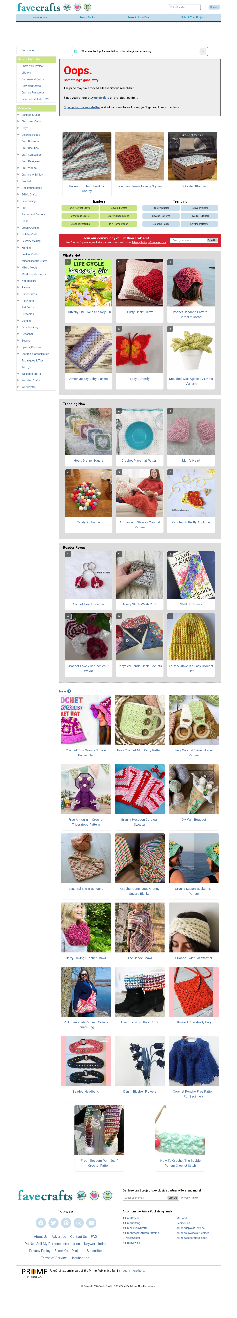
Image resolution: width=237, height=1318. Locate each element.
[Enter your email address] (145, 1197)
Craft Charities (30, 148)
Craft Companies (32, 154)
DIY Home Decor (118, 224)
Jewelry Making (31, 241)
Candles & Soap (31, 114)
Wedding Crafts (31, 380)
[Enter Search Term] (185, 7)
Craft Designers (31, 161)
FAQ (94, 1237)
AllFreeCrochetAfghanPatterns (141, 1233)
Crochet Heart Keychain (88, 604)
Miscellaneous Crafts (34, 261)
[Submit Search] (214, 7)
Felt (24, 207)
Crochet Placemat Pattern (139, 460)
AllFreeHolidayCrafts (135, 1228)
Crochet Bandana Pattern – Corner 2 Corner (191, 314)
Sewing (26, 340)
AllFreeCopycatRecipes (191, 1228)
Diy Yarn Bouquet (193, 820)
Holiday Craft (29, 234)
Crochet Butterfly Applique (191, 522)
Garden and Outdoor (33, 214)
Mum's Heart (191, 460)
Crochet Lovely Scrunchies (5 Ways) (88, 668)
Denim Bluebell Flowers (139, 1091)
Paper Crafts (29, 294)
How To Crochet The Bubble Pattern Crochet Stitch (180, 1163)
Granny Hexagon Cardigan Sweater (139, 822)
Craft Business (30, 141)
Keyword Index (95, 1244)
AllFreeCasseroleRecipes (192, 1238)
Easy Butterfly (140, 379)
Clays (25, 128)
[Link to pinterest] (66, 1223)
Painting (26, 287)
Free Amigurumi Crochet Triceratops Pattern (85, 822)
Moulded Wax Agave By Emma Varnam (191, 381)
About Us (41, 1237)
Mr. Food (182, 1218)
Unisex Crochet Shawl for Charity (87, 188)
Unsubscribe (80, 1258)
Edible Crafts (29, 194)
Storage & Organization (35, 354)
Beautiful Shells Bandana (85, 889)
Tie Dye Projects (199, 208)
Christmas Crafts (32, 121)
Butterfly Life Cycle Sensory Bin (88, 312)
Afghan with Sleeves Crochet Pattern (139, 524)
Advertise (59, 1237)
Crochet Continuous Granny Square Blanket (139, 891)
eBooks (26, 72)
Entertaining (29, 201)
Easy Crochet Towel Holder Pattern (193, 752)
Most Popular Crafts (34, 274)
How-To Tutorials (199, 216)
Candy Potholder (88, 522)
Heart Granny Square (88, 460)
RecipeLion (183, 1223)
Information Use (157, 242)
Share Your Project (32, 66)
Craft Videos (29, 168)
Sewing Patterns (161, 216)
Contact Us (78, 1237)
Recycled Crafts (31, 86)
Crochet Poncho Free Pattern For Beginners (194, 1094)
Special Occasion (32, 347)
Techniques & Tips (33, 360)
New (65, 691)
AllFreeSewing (131, 1242)
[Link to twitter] (53, 1223)
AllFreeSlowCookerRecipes (193, 1233)
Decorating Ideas (32, 188)
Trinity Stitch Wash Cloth (140, 604)
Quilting (26, 320)
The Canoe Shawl (139, 958)
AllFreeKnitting (131, 1223)
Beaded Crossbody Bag (194, 1022)
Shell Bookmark (191, 604)
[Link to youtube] (91, 1223)
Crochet (26, 181)
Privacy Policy (139, 242)
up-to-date (101, 97)
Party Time (28, 300)
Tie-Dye (26, 367)
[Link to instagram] (79, 1223)
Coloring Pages (31, 134)
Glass (25, 221)
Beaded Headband (86, 1091)
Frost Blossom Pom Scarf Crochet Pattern (99, 1163)
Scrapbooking (30, 327)
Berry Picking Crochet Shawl (86, 958)
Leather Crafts (30, 254)
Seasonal (27, 334)
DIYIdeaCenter (131, 1238)
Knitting (26, 247)
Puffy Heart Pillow (140, 312)
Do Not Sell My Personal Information (52, 1244)
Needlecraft (29, 280)
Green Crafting (30, 227)
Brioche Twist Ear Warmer (193, 958)
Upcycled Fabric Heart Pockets (140, 666)
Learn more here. (134, 1270)
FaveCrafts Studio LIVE (35, 99)
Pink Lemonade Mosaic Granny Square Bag (86, 1024)
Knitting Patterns (199, 224)
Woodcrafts (29, 387)
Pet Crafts (28, 307)
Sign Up (212, 240)
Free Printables (161, 208)
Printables (28, 314)
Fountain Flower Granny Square (139, 186)
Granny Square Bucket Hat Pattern (193, 891)
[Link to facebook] (41, 1223)
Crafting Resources (33, 92)
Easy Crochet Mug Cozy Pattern (140, 750)
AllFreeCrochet (131, 1218)
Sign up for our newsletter (82, 107)
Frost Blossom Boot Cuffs (139, 1022)
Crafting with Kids (32, 174)
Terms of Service (54, 1258)
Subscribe (28, 50)
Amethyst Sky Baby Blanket (88, 379)
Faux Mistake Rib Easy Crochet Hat (191, 668)
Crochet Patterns (80, 224)
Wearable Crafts (31, 373)
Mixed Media (29, 267)
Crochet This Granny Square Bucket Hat (86, 752)
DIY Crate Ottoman (192, 186)
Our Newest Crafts (33, 79)
